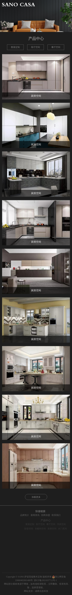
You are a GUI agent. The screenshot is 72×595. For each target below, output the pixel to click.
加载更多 (36, 497)
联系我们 (61, 515)
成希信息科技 (41, 591)
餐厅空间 (55, 47)
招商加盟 (51, 515)
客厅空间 (35, 47)
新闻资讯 (40, 515)
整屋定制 (15, 47)
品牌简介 (30, 515)
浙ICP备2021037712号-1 (45, 580)
